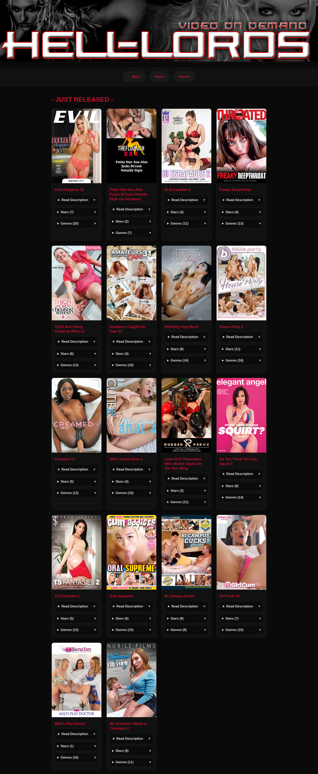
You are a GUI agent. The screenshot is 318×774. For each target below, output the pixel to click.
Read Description (74, 200)
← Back (134, 76)
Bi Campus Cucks (179, 596)
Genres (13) (234, 223)
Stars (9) (177, 618)
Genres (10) (234, 630)
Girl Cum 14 (229, 596)
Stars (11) (233, 349)
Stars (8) (177, 349)
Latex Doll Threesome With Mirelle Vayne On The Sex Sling (183, 463)
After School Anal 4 (126, 459)
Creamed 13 (65, 459)
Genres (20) (69, 223)
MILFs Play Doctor (70, 724)
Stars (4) (232, 212)
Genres (184, 76)
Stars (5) (67, 481)
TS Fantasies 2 (67, 596)
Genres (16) (124, 365)
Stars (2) (122, 221)
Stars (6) (67, 353)
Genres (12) (69, 493)
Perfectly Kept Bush (181, 327)
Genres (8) (179, 630)
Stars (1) (67, 746)
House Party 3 (231, 327)
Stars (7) (67, 212)
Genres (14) (179, 360)
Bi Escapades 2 (177, 190)
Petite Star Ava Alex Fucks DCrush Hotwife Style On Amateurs (129, 194)
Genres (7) (124, 233)
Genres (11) (179, 223)
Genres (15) (124, 630)
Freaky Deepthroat (235, 190)
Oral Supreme (121, 596)
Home (159, 76)
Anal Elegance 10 (69, 190)
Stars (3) (177, 212)
